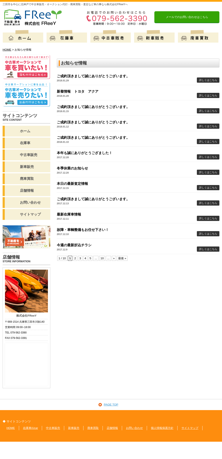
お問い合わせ (134, 428)
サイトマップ (190, 428)
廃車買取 (93, 428)
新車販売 (74, 428)
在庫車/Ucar (30, 428)
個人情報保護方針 (162, 428)
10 (102, 258)
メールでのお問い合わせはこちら (187, 17)
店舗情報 (112, 428)
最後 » (122, 258)
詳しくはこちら (208, 80)
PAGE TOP (111, 404)
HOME (11, 428)
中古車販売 (53, 428)
